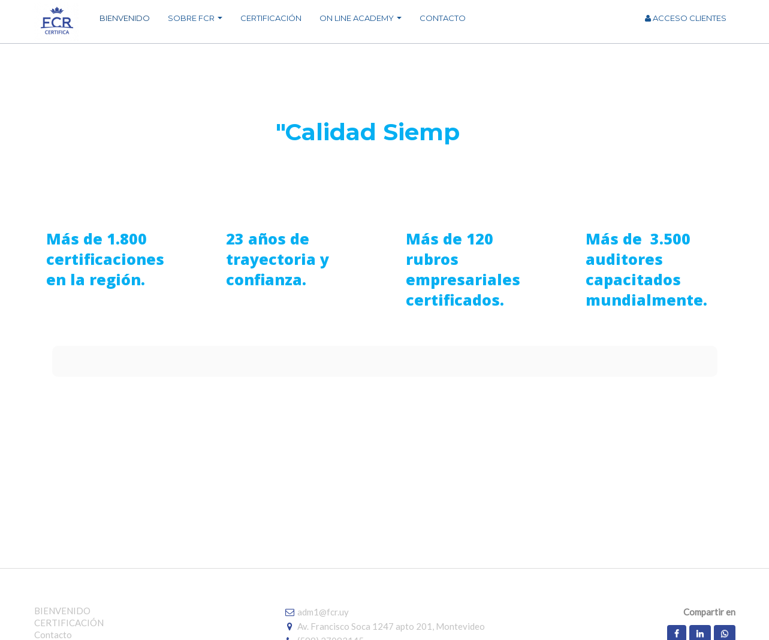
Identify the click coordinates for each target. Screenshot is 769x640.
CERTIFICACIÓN (69, 622)
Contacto (53, 634)
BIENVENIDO (62, 610)
